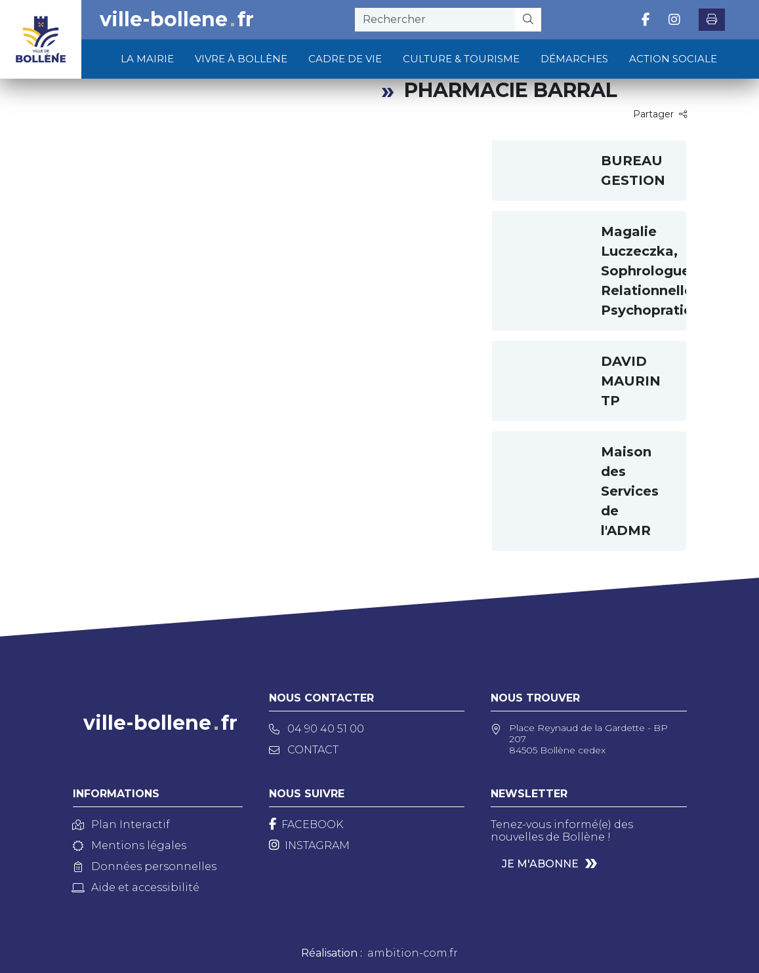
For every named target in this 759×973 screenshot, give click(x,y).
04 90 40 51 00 (316, 729)
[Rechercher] (528, 19)
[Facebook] (306, 824)
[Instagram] (309, 845)
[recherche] (435, 19)
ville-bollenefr (177, 19)
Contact (303, 750)
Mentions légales (129, 845)
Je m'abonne (540, 864)
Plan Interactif (121, 824)
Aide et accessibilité (136, 887)
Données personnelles (144, 866)
